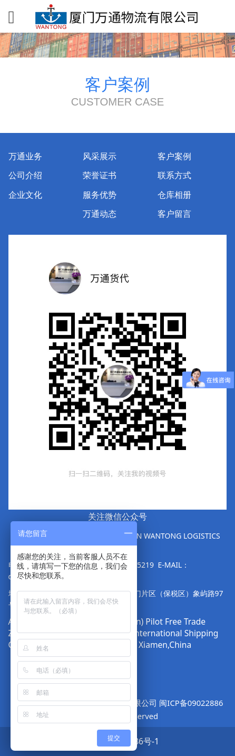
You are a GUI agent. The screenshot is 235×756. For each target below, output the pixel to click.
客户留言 (174, 213)
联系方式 (174, 175)
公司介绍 (25, 175)
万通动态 (99, 213)
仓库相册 (174, 194)
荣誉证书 (99, 175)
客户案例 (174, 156)
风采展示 (99, 156)
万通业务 (25, 156)
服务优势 (99, 194)
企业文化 (25, 194)
